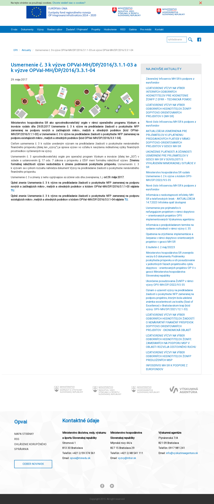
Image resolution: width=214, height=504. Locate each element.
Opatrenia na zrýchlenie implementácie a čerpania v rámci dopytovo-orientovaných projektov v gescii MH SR (170, 237)
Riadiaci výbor (54, 29)
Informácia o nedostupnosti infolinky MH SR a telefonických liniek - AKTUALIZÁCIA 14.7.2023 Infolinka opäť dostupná (170, 198)
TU (12, 190)
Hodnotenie (110, 29)
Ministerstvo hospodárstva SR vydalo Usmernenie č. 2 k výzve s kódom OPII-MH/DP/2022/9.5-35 (169, 176)
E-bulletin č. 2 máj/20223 (160, 247)
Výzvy (40, 29)
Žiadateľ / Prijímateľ (77, 29)
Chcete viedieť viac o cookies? (68, 3)
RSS (16, 439)
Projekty (95, 29)
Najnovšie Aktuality (164, 69)
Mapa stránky (24, 434)
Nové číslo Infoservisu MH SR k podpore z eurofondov (171, 123)
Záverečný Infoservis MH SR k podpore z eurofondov (170, 80)
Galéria (133, 29)
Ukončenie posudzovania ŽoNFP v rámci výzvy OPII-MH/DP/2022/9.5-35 (169, 283)
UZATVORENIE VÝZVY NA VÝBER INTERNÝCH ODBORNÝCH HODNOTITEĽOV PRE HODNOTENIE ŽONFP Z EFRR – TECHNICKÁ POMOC (168, 93)
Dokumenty (27, 29)
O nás (14, 29)
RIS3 (122, 29)
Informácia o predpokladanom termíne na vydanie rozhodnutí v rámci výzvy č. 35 (170, 226)
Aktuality (26, 50)
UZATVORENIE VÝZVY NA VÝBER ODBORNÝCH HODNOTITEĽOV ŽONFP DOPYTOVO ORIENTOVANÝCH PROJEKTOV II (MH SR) (168, 110)
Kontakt (159, 29)
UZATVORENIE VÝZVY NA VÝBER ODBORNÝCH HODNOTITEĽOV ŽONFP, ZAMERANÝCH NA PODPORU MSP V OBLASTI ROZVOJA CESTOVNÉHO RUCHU (171, 341)
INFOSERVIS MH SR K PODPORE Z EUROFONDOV (167, 367)
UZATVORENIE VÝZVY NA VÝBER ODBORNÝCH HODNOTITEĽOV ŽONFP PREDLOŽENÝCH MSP (168, 356)
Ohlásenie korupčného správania (30, 447)
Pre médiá (145, 29)
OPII (15, 50)
